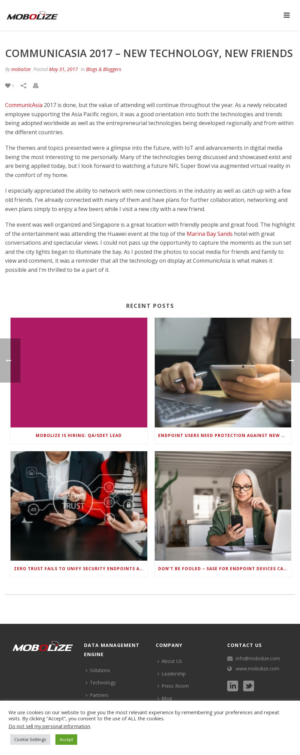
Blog (164, 698)
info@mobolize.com (258, 658)
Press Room (173, 686)
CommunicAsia (24, 105)
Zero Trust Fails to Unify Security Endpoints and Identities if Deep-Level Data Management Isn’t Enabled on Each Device (80, 569)
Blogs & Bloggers (103, 69)
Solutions (98, 670)
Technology (101, 682)
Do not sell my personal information (49, 726)
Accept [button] (66, 739)
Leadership (171, 673)
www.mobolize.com (257, 669)
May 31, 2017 (63, 69)
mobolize (21, 69)
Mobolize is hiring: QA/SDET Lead (79, 435)
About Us (169, 661)
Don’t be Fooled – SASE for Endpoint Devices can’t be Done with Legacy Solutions (224, 569)
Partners (97, 695)
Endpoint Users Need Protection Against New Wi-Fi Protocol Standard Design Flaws (224, 435)
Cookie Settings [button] (30, 739)
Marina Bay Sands (210, 234)
